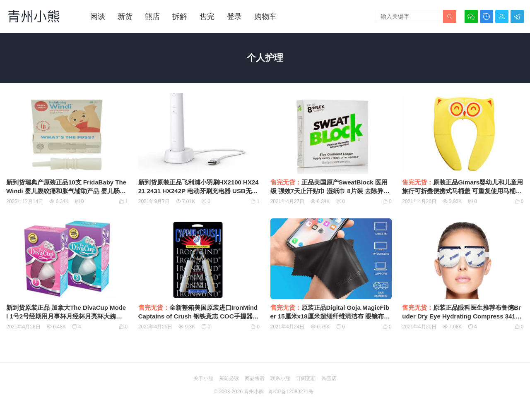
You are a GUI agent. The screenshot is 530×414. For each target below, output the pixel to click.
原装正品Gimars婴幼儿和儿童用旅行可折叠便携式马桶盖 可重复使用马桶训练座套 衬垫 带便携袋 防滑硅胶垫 (462, 191)
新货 (125, 16)
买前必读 (229, 378)
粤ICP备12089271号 (290, 392)
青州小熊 (254, 392)
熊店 (152, 16)
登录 (234, 16)
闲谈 (97, 16)
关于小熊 (203, 378)
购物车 (265, 16)
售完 (207, 16)
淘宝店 (329, 378)
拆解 (179, 16)
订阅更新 (306, 378)
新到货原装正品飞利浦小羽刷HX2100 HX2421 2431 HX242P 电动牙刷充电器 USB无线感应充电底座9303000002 (198, 191)
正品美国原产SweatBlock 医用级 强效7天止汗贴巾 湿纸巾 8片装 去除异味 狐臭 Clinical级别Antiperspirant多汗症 (330, 191)
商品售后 (255, 378)
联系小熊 (280, 378)
